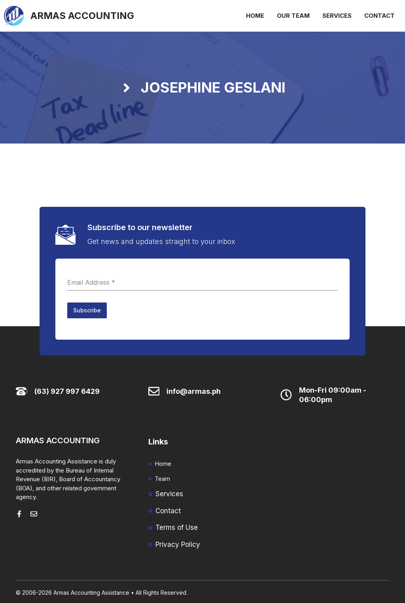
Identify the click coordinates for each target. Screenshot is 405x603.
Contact (379, 15)
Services (337, 15)
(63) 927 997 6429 (67, 390)
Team (162, 477)
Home (255, 15)
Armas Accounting (82, 15)
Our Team (293, 15)
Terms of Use (176, 526)
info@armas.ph (194, 390)
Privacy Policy (177, 543)
